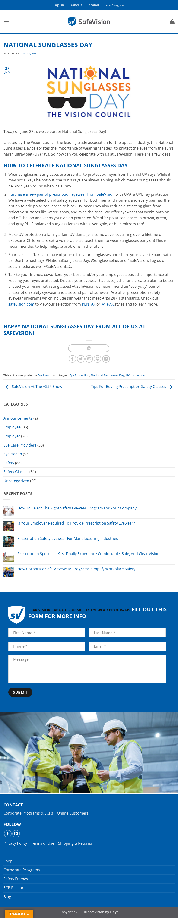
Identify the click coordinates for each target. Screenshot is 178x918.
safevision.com (21, 304)
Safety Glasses (16, 471)
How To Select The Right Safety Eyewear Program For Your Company (77, 508)
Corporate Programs (21, 869)
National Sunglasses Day (107, 375)
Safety (8, 462)
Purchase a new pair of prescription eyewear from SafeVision (61, 194)
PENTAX (88, 304)
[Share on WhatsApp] (88, 348)
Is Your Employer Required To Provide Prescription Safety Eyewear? (76, 523)
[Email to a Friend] (89, 359)
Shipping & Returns (75, 843)
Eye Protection (79, 375)
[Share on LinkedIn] (106, 359)
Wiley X (107, 304)
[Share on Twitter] (81, 359)
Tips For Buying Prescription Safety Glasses (133, 386)
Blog (7, 896)
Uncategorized (16, 480)
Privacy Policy (15, 843)
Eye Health (45, 375)
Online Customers (73, 813)
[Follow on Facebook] (8, 833)
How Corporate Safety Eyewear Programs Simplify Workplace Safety (76, 569)
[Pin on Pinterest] (97, 359)
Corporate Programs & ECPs (28, 813)
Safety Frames (15, 878)
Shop (8, 861)
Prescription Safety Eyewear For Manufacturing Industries (67, 538)
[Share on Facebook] (72, 359)
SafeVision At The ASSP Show (32, 386)
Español (93, 5)
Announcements (17, 418)
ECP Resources (16, 887)
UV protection (135, 375)
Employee (12, 427)
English (58, 5)
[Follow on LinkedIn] (16, 833)
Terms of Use (42, 843)
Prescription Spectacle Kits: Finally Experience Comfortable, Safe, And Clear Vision (88, 554)
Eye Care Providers (19, 445)
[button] (114, 5)
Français (75, 5)
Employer (11, 436)
